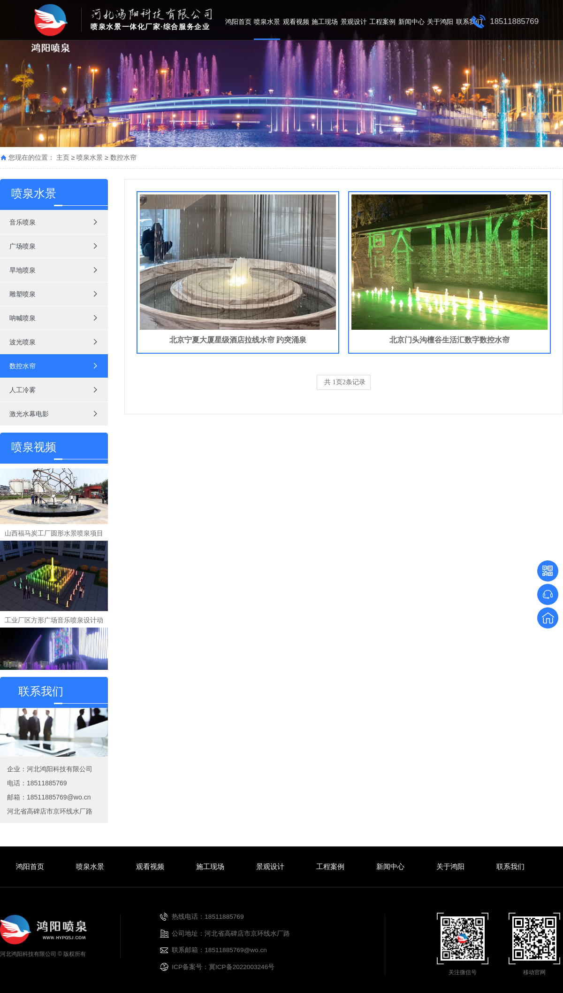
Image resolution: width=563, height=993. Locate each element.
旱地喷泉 (22, 270)
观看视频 (296, 21)
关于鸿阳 (440, 21)
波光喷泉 (22, 342)
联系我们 (469, 21)
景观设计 (354, 21)
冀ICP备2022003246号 (241, 966)
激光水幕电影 (29, 414)
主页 (62, 157)
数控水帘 (123, 157)
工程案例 (382, 21)
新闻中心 (411, 21)
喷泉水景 (267, 21)
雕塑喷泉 (22, 294)
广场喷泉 (22, 246)
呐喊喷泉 (22, 318)
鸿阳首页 (238, 21)
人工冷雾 (22, 390)
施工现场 (325, 21)
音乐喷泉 (22, 222)
